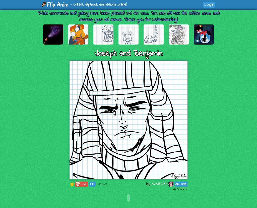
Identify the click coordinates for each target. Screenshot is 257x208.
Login (209, 4)
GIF (92, 184)
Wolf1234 (162, 184)
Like (81, 184)
